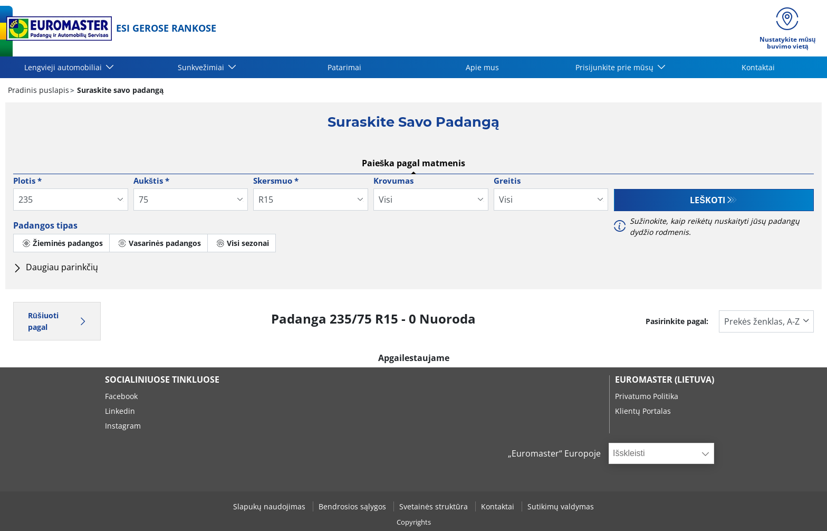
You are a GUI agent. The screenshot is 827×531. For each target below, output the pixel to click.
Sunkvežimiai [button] (202, 67)
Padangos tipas (45, 225)
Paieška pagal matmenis (414, 163)
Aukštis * (151, 180)
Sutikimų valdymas (560, 506)
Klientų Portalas (643, 411)
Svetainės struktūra (434, 506)
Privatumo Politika (646, 396)
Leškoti (707, 200)
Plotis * (27, 180)
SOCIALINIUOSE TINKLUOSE (162, 379)
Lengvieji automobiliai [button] (64, 67)
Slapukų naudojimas (270, 506)
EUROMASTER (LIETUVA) (664, 379)
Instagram (123, 426)
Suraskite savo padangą (119, 90)
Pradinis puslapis (38, 90)
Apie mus (482, 67)
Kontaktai (758, 67)
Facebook (121, 396)
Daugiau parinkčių (55, 267)
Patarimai (344, 67)
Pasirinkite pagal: (677, 321)
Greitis (507, 180)
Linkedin (120, 411)
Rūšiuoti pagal (57, 321)
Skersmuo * (276, 180)
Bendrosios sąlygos (353, 506)
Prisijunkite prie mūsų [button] (615, 67)
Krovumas (393, 180)
